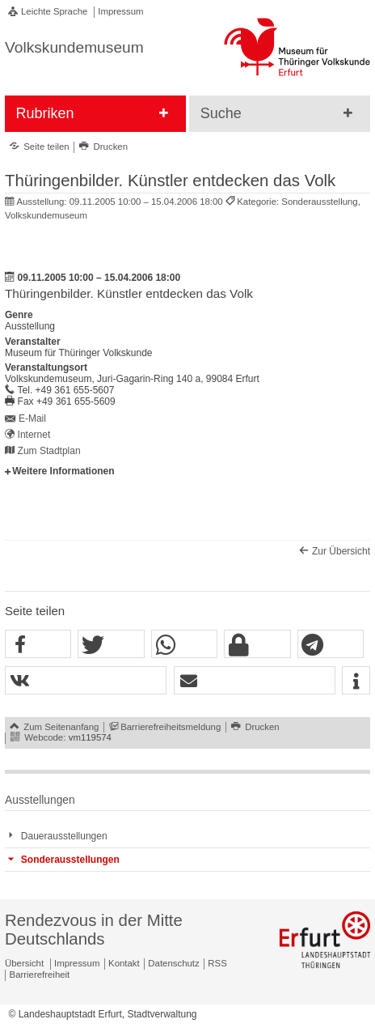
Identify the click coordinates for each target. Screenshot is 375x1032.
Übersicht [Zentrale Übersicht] (24, 963)
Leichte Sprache (54, 11)
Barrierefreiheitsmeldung (170, 727)
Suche (221, 113)
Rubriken (44, 113)
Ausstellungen (40, 800)
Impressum (120, 11)
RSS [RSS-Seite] (217, 963)
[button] (38, 645)
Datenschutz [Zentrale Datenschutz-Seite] (173, 963)
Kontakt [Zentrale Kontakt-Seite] (124, 963)
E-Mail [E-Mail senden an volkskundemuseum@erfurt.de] (32, 418)
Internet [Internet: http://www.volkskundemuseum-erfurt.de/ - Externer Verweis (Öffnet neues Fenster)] (34, 434)
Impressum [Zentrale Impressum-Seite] (76, 963)
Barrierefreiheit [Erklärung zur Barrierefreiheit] (40, 974)
